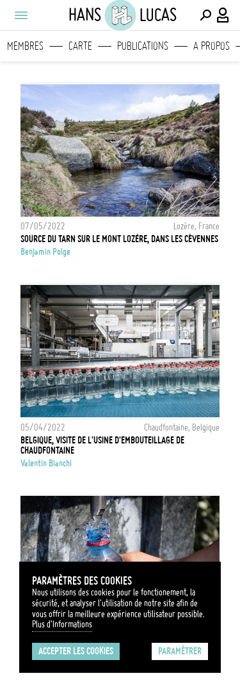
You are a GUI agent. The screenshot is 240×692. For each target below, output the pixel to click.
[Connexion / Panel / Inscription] (223, 15)
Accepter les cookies (75, 651)
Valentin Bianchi (46, 463)
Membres (25, 46)
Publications (142, 46)
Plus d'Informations (62, 624)
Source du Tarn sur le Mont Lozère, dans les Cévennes (119, 239)
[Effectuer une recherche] (205, 15)
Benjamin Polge (45, 252)
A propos (211, 46)
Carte (80, 46)
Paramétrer (180, 651)
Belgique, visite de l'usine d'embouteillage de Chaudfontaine (102, 445)
